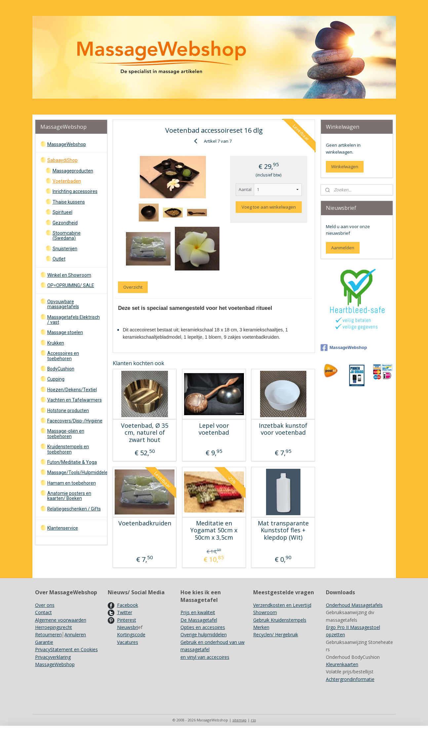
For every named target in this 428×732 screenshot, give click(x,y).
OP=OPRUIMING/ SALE (70, 285)
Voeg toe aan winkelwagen (269, 207)
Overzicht (132, 287)
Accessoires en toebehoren (63, 356)
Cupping (55, 379)
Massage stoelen (65, 332)
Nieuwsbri (127, 627)
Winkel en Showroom (69, 275)
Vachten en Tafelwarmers (74, 400)
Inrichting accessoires (75, 191)
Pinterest (126, 620)
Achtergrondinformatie (350, 679)
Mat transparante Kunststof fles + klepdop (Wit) (283, 530)
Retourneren (48, 634)
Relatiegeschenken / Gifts (74, 509)
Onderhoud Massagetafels (354, 605)
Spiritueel (62, 212)
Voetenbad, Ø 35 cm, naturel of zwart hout (144, 433)
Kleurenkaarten (342, 664)
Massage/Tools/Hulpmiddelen (77, 472)
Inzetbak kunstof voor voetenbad (283, 429)
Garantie (44, 642)
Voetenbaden (67, 181)
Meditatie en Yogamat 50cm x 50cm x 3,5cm (213, 530)
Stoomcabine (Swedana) (67, 235)
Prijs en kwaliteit (197, 612)
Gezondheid (65, 222)
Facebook (127, 605)
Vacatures (127, 642)
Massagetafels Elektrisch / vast (73, 320)
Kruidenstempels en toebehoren (68, 449)
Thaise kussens (69, 202)
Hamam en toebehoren (71, 483)
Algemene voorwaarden (60, 620)
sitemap (239, 719)
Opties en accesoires (202, 627)
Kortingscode (131, 634)
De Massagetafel (198, 620)
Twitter (124, 612)
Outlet (59, 259)
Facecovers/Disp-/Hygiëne (74, 420)
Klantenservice (62, 528)
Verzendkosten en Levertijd (282, 605)
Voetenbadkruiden (144, 523)
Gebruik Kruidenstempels (279, 620)
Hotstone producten (68, 410)
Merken (261, 627)
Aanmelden (342, 248)
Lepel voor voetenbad (214, 429)
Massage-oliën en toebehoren (65, 433)
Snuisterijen (65, 248)
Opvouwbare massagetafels (63, 304)
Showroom (265, 612)
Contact (43, 612)
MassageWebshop (66, 144)
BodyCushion (60, 368)
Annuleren (75, 634)
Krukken (55, 343)
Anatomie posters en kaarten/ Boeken (69, 496)
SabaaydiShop (62, 160)
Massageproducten (73, 170)
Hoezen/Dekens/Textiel (72, 389)
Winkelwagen (344, 167)
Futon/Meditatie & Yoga (72, 462)
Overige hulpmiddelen (203, 634)
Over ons (45, 605)
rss (253, 719)
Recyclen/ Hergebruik (275, 634)
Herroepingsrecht (53, 627)
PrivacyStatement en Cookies (66, 649)
